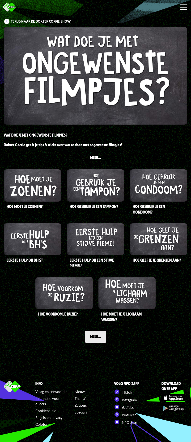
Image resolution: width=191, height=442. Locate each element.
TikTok (123, 392)
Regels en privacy (49, 417)
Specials (81, 412)
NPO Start (125, 422)
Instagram (125, 399)
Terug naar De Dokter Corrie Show (41, 21)
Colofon (41, 424)
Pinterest (125, 414)
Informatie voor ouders (47, 401)
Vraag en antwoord (49, 391)
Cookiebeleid (45, 411)
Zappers (81, 405)
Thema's (81, 398)
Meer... (95, 336)
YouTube (124, 407)
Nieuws (80, 391)
